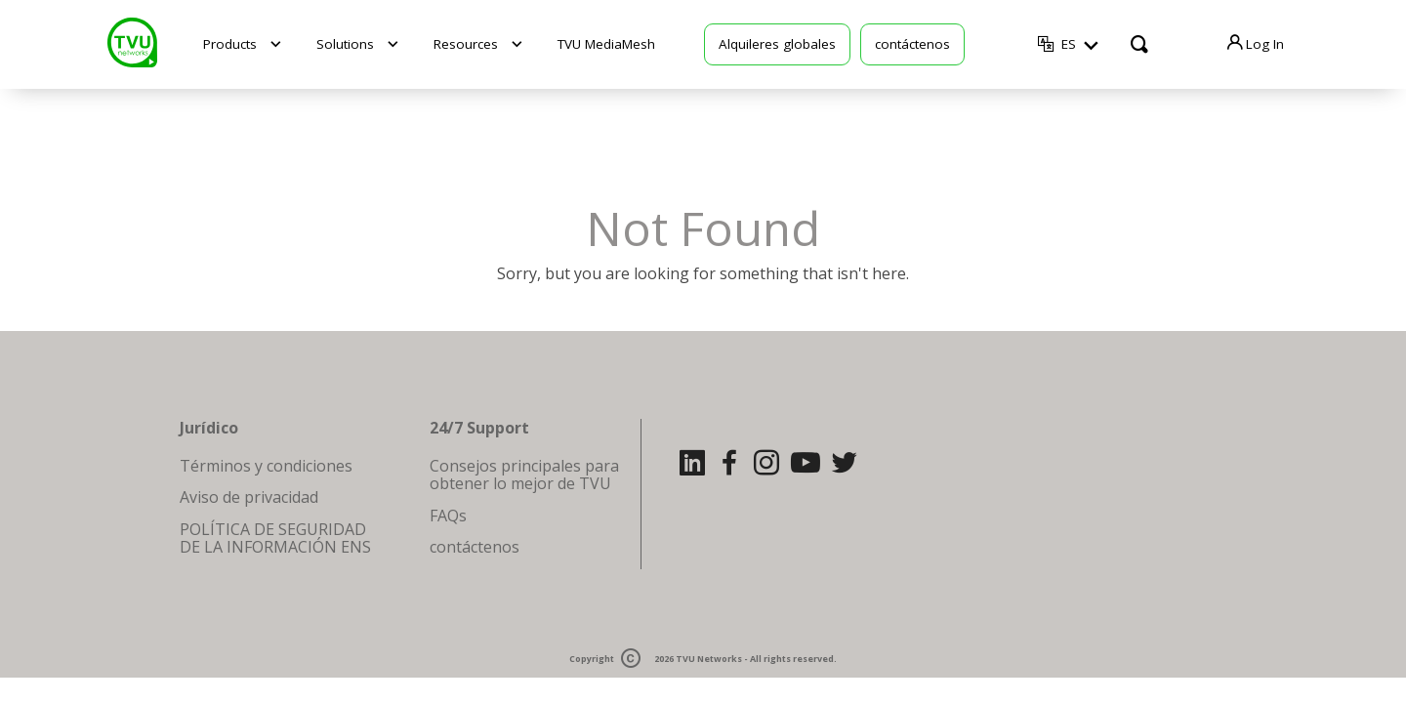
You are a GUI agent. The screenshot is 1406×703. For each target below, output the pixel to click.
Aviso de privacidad (249, 497)
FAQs (448, 515)
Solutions (345, 44)
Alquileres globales (777, 44)
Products (230, 44)
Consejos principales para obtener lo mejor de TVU (524, 474)
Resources (466, 44)
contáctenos (912, 44)
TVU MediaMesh (606, 44)
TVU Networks (709, 659)
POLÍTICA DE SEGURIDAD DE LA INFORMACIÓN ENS (275, 538)
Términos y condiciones (266, 465)
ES (1068, 45)
